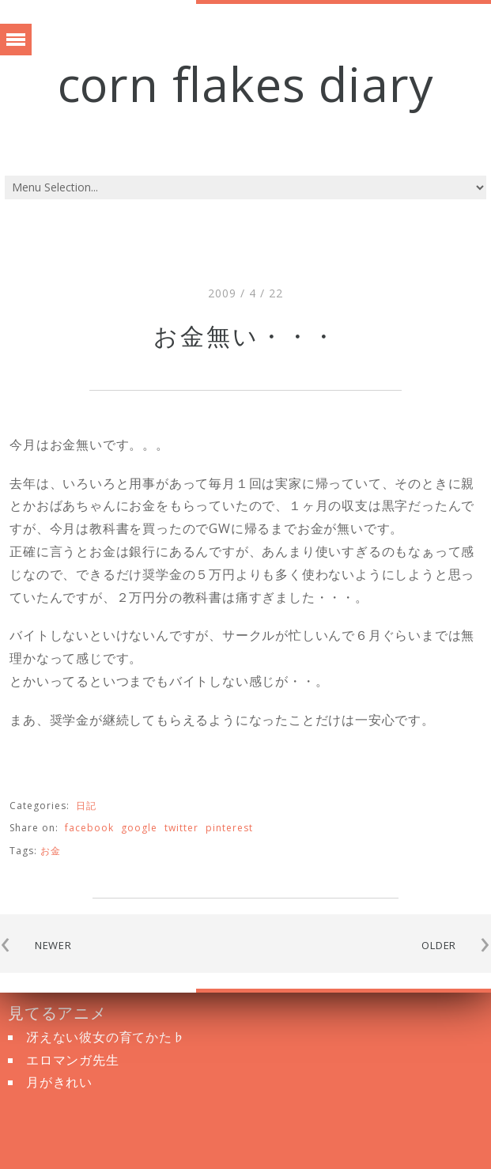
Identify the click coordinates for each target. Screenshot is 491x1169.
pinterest (229, 827)
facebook (89, 827)
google (139, 827)
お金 (50, 850)
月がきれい (59, 1082)
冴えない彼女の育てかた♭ (106, 1037)
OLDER (438, 945)
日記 (86, 805)
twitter (181, 827)
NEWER (53, 945)
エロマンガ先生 (72, 1060)
